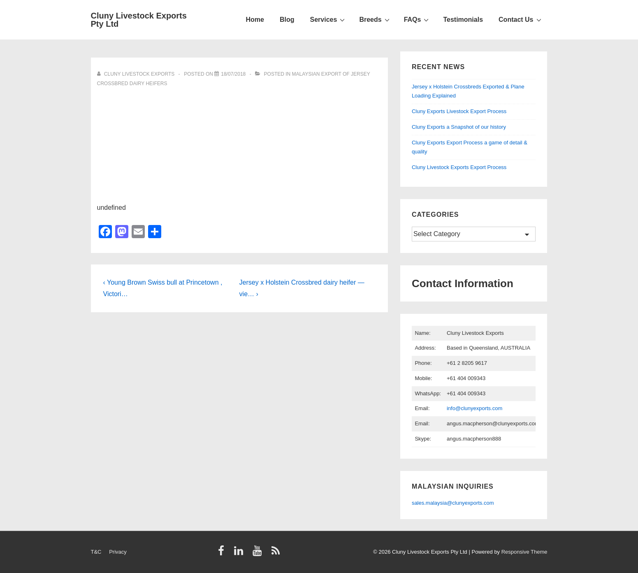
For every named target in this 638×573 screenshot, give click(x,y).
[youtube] (259, 553)
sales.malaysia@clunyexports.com (453, 503)
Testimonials (463, 19)
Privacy (118, 552)
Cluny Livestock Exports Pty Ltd (139, 19)
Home (255, 19)
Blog (287, 19)
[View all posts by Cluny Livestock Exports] (136, 74)
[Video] (233, 74)
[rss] (276, 553)
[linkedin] (240, 553)
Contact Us (521, 19)
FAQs (417, 19)
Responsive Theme (524, 552)
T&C (96, 552)
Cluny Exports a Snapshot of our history (459, 127)
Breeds (375, 19)
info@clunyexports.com (474, 408)
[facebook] (223, 553)
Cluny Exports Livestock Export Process (459, 111)
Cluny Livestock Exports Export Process (459, 167)
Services (328, 19)
